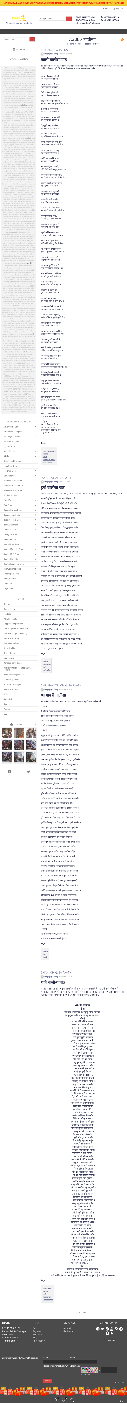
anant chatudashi (28, 79)
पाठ (26, 394)
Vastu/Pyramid (10, 579)
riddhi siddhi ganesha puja (23, 290)
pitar (15, 273)
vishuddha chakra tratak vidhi (17, 380)
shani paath (22, 325)
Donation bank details (12, 663)
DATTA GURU (28, 112)
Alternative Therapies (12, 432)
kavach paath (12, 199)
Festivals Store (20, 471)
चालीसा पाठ (12, 391)
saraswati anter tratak (27, 310)
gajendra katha (9, 125)
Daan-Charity (20, 451)
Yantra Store (20, 583)
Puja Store (20, 505)
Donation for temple (12, 684)
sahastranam (14, 306)
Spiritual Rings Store (20, 569)
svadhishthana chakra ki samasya (18, 356)
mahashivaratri (11, 232)
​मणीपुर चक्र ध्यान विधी (20, 412)
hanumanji (30, 160)
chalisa (24, 105)
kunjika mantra (24, 210)
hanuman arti (11, 147)
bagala (29, 87)
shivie (27, 334)
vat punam (26, 365)
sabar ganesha (19, 292)
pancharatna (17, 268)
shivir (32, 334)
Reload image (85, 1374)
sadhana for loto (23, 297)
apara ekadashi (29, 81)
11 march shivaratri (12, 68)
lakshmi (25, 212)
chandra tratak (14, 108)
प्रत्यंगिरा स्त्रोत (16, 397)
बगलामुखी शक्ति (19, 399)
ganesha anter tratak (10, 132)
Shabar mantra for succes (19, 319)
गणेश (28, 387)
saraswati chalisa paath (10, 312)
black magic (15, 100)
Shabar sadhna (16, 321)
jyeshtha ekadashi (17, 171)
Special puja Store (20, 574)
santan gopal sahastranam (16, 308)
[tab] (9, 771)
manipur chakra (17, 236)
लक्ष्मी (12, 405)
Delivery (37, 1328)
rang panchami (24, 288)
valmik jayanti (12, 365)
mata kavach (15, 245)
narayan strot (12, 254)
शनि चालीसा (14, 407)
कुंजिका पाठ (23, 387)
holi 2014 (20, 162)
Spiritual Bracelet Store (20, 549)
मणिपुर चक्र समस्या (22, 401)
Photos (6, 709)
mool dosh (6, 250)
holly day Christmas (18, 164)
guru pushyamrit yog (18, 145)
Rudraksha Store (20, 525)
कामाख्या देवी (31, 385)
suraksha (30, 352)
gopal (10, 138)
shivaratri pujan (19, 334)
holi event (26, 162)
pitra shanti (11, 277)
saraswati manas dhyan (27, 312)
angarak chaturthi (9, 81)
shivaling (7, 332)
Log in (106, 9)
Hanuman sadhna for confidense (21, 153)
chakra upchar (16, 105)
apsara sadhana (8, 83)
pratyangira (7, 282)
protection (15, 282)
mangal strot (7, 236)
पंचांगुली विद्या (30, 391)
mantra (21, 239)
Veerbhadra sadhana (10, 372)
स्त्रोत (29, 409)
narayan (26, 252)
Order (5, 694)
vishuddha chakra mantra (12, 378)
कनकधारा (24, 385)
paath (29, 263)
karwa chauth (7, 193)
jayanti (8, 171)
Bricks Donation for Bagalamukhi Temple (17, 669)
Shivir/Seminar (9, 539)
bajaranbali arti (23, 92)
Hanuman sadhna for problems (15, 155)
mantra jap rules (9, 243)
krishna (14, 201)
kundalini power (26, 208)
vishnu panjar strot (25, 376)
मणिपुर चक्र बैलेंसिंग (10, 401)
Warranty (37, 1334)
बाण (4, 401)
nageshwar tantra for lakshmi (13, 252)
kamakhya (22, 180)
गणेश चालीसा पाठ (14, 389)
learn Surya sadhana (28, 223)
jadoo (5, 169)
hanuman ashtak (22, 147)
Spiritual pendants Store (13, 564)
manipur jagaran (12, 239)
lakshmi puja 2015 (18, 217)
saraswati (16, 310)
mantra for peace (10, 241)
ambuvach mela (16, 79)
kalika (26, 177)
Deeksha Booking (11, 689)
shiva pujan (30, 330)
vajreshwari (21, 363)
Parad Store (20, 500)
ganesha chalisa (22, 132)
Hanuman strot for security (16, 160)
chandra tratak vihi (26, 108)
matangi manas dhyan (9, 247)
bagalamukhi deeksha (23, 90)
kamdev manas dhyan (16, 186)
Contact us (8, 604)
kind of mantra (23, 199)
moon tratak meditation (27, 250)
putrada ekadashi (19, 284)
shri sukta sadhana (18, 343)
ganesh (30, 127)
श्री (4, 409)
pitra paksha (21, 275)
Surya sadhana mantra (24, 354)
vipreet (11, 376)
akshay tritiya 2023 (22, 74)
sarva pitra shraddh (16, 315)
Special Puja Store (20, 544)
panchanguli (8, 268)
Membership (8, 658)
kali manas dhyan (18, 177)
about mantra (15, 70)
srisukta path (18, 352)
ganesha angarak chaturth (24, 129)
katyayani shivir (15, 197)
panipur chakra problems (11, 270)
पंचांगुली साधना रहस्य (19, 394)
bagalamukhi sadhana (10, 92)
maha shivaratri (9, 225)
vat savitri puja (17, 370)
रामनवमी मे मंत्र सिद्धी (18, 403)
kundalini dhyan (15, 208)
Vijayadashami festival (10, 374)
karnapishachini (15, 190)
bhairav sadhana (28, 96)
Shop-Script (8, 699)
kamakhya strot (7, 184)
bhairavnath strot (19, 98)
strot (25, 352)
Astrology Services (20, 436)
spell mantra (13, 350)
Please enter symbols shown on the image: (61, 1366)
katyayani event (29, 193)
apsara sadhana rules (22, 83)
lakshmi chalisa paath (16, 214)
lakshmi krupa (29, 214)
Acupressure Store (20, 427)
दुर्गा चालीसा (22, 391)
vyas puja (31, 380)
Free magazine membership (15, 629)
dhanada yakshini (21, 116)
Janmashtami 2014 (27, 169)
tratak (5, 363)
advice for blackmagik (19, 72)
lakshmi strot (26, 221)
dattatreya (15, 114)
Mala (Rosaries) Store (20, 490)
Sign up (118, 9)
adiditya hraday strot (27, 70)
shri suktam (30, 343)
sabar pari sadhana (18, 295)
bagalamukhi (10, 90)
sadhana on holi (29, 301)
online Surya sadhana (18, 263)
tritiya (15, 363)
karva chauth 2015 (27, 190)
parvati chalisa (26, 270)
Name (45, 1358)
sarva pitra (6, 315)
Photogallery (39, 1340)
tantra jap (12, 361)
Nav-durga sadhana (24, 254)
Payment (37, 1331)
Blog (5, 704)
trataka (9, 363)
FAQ (5, 714)
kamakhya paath (16, 182)
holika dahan (6, 164)
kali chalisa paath (23, 173)
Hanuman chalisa (20, 149)
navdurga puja (13, 258)
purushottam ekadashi (27, 282)
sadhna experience (11, 679)
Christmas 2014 (10, 112)
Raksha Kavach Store (20, 510)
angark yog (19, 81)
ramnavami (15, 288)
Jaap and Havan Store (20, 485)
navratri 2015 (28, 258)
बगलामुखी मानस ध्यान (8, 399)
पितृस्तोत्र (30, 394)
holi (15, 162)
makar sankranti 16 (28, 234)
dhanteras (31, 116)
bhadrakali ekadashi (15, 94)
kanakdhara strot (15, 188)
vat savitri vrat (27, 370)
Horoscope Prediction (12, 481)
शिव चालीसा (31, 407)
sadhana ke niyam (18, 299)
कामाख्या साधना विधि (10, 387)
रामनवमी (8, 403)
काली (18, 387)
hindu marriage (8, 162)
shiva (22, 328)
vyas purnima (6, 382)
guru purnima (26, 138)
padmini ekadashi (11, 266)
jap (5, 171)
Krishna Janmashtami (25, 201)
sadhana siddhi (20, 303)
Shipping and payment (13, 624)
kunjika (16, 210)
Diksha (20, 456)
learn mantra (16, 223)
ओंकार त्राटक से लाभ (15, 385)
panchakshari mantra (25, 266)
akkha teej (11, 74)
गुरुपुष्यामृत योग (28, 389)
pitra (28, 273)
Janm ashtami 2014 (14, 169)
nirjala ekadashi (17, 260)
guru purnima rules (18, 140)
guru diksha (16, 138)
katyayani (20, 193)
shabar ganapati (29, 315)
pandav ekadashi (27, 268)
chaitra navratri (22, 103)
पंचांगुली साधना (8, 394)
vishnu (16, 376)
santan (4, 308)
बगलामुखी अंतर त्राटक (26, 397)
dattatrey (8, 114)
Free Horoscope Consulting (15, 633)
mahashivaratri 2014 (24, 232)
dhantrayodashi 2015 (11, 118)
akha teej (30, 72)
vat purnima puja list (16, 367)
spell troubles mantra (25, 350)
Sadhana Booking (11, 638)
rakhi (27, 284)
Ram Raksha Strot (15, 286)
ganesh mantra (9, 129)
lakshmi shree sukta (14, 221)
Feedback (7, 614)
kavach (24, 197)
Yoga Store (20, 588)
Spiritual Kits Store (20, 559)
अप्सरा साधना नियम (25, 382)
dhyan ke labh (12, 121)
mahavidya (6, 234)
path (32, 270)
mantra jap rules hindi (22, 243)
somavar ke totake (22, 347)
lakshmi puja (7, 217)
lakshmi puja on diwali (19, 219)
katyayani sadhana (11, 195)
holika (32, 162)
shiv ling (17, 328)
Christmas (31, 110)
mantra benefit (29, 239)
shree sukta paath (16, 341)
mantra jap (29, 241)
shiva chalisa (28, 328)
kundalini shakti (7, 210)
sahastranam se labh (26, 306)
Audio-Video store (11, 441)
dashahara (19, 112)
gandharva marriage (21, 127)
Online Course (9, 653)
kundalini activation (20, 205)
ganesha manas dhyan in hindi (19, 136)
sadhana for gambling (9, 297)
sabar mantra (28, 292)
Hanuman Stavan (21, 158)
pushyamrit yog (8, 284)
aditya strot (7, 72)
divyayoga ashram (14, 123)
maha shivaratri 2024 (22, 225)
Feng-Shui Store (10, 466)
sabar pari (8, 295)
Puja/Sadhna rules (11, 619)
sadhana (29, 295)
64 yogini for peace (25, 68)
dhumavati (22, 118)
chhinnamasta (7, 110)
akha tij (5, 74)
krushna (6, 203)
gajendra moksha (21, 125)
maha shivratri (30, 228)
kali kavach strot (19, 175)
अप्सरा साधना (15, 382)
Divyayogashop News (19, 59)
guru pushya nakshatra (23, 143)
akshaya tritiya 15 (23, 77)
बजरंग (26, 399)
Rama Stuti (7, 288)
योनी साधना (31, 401)
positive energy (26, 279)
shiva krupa (21, 330)
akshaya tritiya (11, 77)
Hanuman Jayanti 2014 (15, 151)
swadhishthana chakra (10, 358)
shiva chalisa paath (10, 330)
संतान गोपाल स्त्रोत (14, 409)
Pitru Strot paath (15, 279)
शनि (10, 407)
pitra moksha (12, 275)
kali (25, 171)
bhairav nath (17, 96)
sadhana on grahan (16, 301)
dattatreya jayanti (9, 116)
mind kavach (22, 247)
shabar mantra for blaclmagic (13, 317)
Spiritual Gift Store (20, 554)
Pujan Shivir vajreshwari (13, 675)
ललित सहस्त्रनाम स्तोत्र (20, 405)
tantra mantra (21, 361)
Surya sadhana (11, 354)
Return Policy (9, 609)
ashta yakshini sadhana (18, 87)
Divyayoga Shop (51, 482)
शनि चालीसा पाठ (23, 407)
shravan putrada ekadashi (22, 336)
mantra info (21, 241)
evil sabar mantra (27, 123)
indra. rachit (30, 166)
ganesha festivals (16, 134)
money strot (31, 247)
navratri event (7, 260)
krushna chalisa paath (16, 203)
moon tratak (14, 250)
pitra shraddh (20, 277)
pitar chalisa (21, 273)
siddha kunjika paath (11, 345)
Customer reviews (11, 643)
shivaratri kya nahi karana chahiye (22, 332)
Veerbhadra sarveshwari (26, 372)
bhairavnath (9, 98)
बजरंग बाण (32, 399)
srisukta (11, 352)
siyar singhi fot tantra (26, 345)
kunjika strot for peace (14, 212)
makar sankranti (15, 234)
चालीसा (5, 391)
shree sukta (22, 339)
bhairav (25, 94)
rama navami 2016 (28, 286)
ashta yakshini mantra (16, 85)
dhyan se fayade (22, 121)
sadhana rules (9, 303)
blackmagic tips (24, 100)
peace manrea (9, 273)
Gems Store (20, 476)
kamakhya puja (27, 182)
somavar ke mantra (9, 347)
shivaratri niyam (8, 334)
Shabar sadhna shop (17, 323)
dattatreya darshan (25, 114)
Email (72, 1358)
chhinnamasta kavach (20, 110)
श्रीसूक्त (7, 409)
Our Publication (10, 495)
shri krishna (27, 341)
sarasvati (9, 310)
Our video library (10, 648)
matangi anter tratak (27, 245)
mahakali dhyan (24, 230)
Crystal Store (9, 446)
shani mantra (29, 323)
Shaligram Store (10, 534)
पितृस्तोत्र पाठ (8, 397)
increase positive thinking (17, 166)
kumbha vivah (8, 205)
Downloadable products (13, 461)
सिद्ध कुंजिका (23, 409)
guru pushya (10, 143)
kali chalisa (13, 173)
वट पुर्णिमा (30, 405)
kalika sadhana (14, 180)
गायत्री (22, 389)
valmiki (20, 365)
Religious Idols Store (20, 520)
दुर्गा (18, 391)
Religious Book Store (20, 515)
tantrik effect (30, 361)
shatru (11, 328)
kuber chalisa (29, 203)
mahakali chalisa (13, 230)
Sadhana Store (20, 529)
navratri (21, 258)
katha (14, 193)
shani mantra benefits (10, 325)
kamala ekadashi (19, 184)
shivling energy (7, 336)
